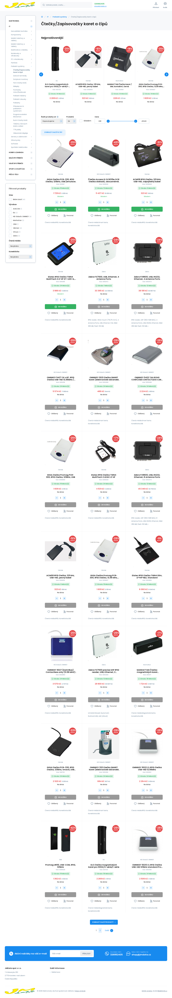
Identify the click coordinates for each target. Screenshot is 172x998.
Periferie (14, 63)
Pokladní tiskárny (19, 96)
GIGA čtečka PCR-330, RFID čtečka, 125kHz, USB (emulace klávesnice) (60, 180)
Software (14, 144)
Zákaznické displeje (20, 133)
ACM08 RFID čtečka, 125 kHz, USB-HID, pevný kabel (88, 85)
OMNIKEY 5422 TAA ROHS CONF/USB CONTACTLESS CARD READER (147, 378)
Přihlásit (86, 954)
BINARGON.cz (162, 991)
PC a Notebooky (17, 59)
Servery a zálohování (19, 137)
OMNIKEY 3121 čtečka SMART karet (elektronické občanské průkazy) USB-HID (104, 768)
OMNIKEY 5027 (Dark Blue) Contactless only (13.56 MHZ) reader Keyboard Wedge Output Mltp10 (60, 671)
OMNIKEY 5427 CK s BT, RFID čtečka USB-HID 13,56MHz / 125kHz (60, 378)
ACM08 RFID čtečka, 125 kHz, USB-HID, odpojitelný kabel (147, 180)
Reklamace (56, 972)
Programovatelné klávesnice (20, 115)
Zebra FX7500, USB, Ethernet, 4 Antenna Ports (103, 278)
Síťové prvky (15, 140)
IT (47, 17)
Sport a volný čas (17, 169)
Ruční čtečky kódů (20, 120)
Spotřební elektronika (19, 147)
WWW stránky (147, 991)
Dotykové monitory (20, 79)
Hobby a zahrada (16, 152)
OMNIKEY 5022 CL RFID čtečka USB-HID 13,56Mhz (147, 768)
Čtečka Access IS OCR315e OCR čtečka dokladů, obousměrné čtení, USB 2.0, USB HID (103, 180)
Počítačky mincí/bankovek (19, 91)
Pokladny (16, 103)
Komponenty (16, 35)
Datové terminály (20, 76)
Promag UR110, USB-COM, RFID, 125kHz (60, 866)
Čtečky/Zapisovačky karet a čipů (21, 71)
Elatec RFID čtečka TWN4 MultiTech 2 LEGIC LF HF (103, 476)
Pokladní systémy (60, 17)
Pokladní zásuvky (19, 99)
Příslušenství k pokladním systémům (18, 108)
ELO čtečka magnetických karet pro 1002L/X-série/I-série (57, 85)
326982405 (99, 4)
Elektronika (14, 21)
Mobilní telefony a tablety (18, 39)
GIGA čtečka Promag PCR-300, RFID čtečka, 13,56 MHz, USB (150, 85)
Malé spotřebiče (16, 158)
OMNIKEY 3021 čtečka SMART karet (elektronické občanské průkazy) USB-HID (104, 378)
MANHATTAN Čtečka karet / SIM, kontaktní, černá (119, 85)
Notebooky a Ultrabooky (16, 54)
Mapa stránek (80, 991)
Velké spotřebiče (16, 163)
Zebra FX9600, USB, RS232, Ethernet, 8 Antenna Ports (147, 476)
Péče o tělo (13, 174)
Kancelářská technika (19, 31)
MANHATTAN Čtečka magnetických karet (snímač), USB (147, 671)
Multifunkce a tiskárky (19, 50)
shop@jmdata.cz (100, 6)
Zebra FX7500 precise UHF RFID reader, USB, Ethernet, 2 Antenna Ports (103, 671)
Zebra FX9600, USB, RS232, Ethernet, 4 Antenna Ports (147, 278)
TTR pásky (17, 130)
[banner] (20, 5)
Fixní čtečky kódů (19, 83)
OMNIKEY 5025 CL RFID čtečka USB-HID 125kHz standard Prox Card (147, 866)
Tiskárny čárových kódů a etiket (20, 125)
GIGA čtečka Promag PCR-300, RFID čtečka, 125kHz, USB (60, 476)
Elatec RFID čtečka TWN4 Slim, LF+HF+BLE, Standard (147, 576)
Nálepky (16, 86)
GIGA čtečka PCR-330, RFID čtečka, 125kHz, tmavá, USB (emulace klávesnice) (60, 768)
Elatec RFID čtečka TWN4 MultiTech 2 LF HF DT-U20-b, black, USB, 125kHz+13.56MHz (60, 278)
